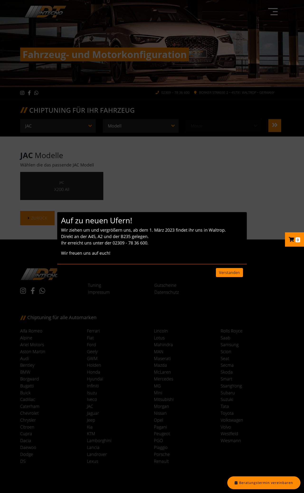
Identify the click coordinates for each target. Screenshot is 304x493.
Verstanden (229, 272)
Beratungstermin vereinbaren (266, 482)
